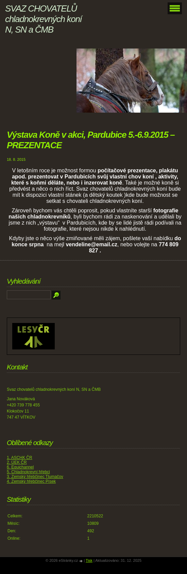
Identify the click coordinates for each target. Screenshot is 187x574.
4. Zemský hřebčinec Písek (31, 481)
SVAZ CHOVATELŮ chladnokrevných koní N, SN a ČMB (43, 19)
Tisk (89, 560)
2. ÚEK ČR (17, 462)
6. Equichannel (20, 467)
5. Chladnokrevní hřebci (28, 472)
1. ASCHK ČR (19, 457)
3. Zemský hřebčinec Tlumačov (35, 476)
